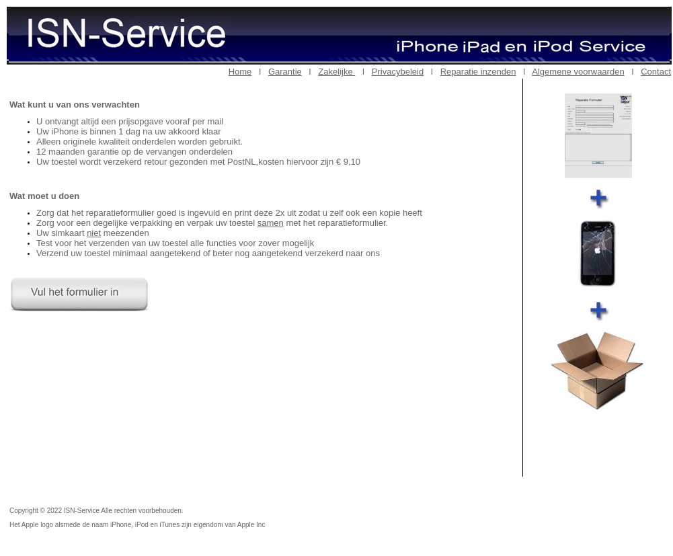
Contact (656, 72)
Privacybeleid (398, 72)
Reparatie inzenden (478, 72)
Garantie (285, 72)
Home (240, 72)
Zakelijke (336, 72)
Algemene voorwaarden (578, 72)
